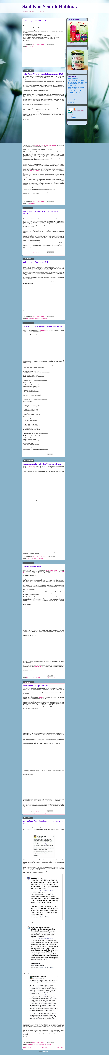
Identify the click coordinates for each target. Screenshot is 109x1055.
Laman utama (44, 1047)
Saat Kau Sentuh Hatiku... (49, 6)
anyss (76, 109)
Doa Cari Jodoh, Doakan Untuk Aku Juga (75, 90)
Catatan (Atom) (46, 1051)
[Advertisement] (43, 57)
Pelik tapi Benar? (70, 102)
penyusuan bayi (48, 1044)
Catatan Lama (60, 1047)
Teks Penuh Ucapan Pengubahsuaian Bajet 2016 (43, 74)
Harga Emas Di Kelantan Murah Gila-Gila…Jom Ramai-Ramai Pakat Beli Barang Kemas (77, 83)
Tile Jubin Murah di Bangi (72, 78)
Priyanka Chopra (47, 812)
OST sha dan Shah (36, 318)
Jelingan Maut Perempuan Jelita (36, 262)
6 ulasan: (43, 44)
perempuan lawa (44, 318)
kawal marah (28, 254)
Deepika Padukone (36, 812)
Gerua (49, 677)
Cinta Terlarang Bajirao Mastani (36, 686)
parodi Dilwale (40, 558)
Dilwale (34, 677)
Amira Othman (29, 318)
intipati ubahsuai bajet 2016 (31, 203)
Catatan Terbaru (27, 1047)
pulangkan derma (29, 46)
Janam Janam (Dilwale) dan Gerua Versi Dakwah (43, 464)
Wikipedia (40, 697)
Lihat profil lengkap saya (72, 117)
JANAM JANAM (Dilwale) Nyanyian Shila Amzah (42, 326)
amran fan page (29, 1044)
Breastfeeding (35, 1044)
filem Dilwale (28, 455)
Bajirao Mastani (29, 677)
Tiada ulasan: (43, 556)
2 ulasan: (43, 201)
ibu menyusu (41, 1044)
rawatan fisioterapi (45, 175)
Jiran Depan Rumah (71, 85)
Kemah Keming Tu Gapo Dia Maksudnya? (75, 80)
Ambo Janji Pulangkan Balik (34, 21)
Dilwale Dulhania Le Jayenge (42, 677)
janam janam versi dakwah (31, 558)
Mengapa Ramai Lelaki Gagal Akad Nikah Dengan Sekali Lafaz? (75, 88)
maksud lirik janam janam (37, 455)
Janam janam (54, 677)
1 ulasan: (43, 252)
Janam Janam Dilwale (32, 566)
